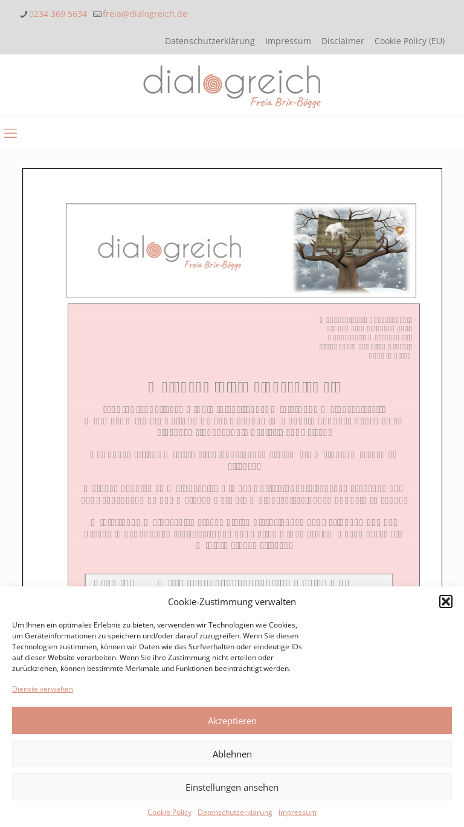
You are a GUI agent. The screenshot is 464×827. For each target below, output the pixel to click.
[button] (446, 601)
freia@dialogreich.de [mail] (145, 13)
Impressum (298, 812)
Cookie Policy (169, 812)
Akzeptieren (232, 721)
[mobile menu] (10, 132)
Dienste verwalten (42, 689)
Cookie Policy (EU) (410, 41)
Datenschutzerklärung (235, 812)
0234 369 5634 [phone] (58, 13)
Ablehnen (232, 754)
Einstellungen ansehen (232, 787)
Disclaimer (342, 41)
